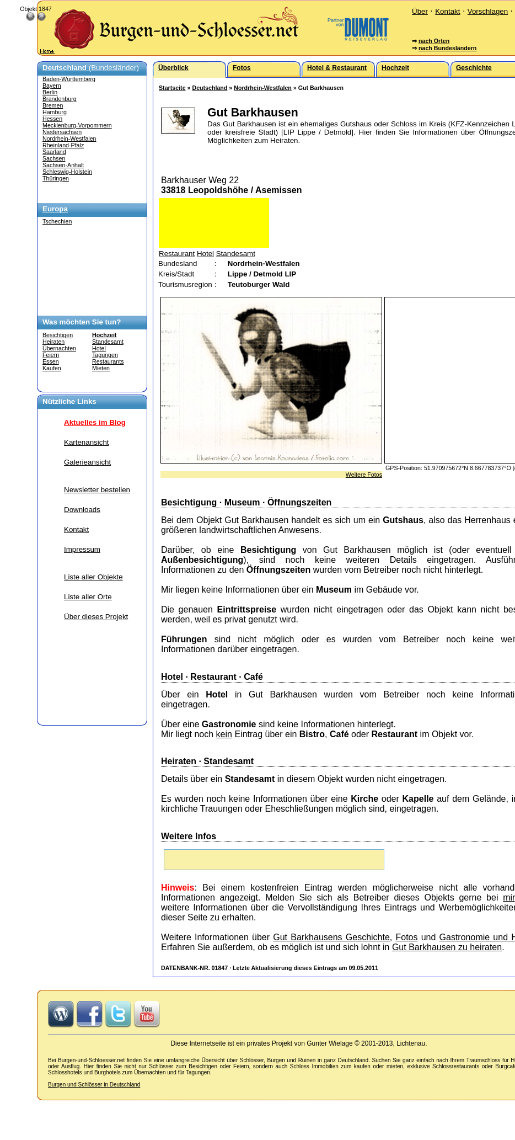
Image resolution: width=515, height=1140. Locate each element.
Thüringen (55, 178)
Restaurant (177, 253)
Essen (50, 361)
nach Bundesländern (447, 48)
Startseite (172, 87)
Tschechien (57, 221)
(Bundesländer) (90, 67)
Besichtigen (57, 335)
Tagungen (105, 354)
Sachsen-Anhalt (63, 165)
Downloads (82, 509)
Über (420, 11)
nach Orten (434, 41)
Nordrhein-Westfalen (69, 138)
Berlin (49, 92)
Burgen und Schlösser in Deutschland (94, 1085)
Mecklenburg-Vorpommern (77, 125)
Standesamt (108, 341)
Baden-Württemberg (68, 79)
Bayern (51, 85)
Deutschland (209, 87)
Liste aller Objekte (93, 577)
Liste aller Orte (88, 597)
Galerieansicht (87, 462)
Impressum (82, 549)
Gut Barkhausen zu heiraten (447, 947)
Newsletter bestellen (97, 490)
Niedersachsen (62, 132)
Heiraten (53, 341)
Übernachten (59, 348)
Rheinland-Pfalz (63, 145)
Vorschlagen (488, 11)
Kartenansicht (86, 442)
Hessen (52, 118)
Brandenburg (59, 98)
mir (508, 897)
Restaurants (108, 361)
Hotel (99, 348)
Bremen (52, 105)
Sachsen (53, 158)
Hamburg (54, 112)
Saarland (54, 151)
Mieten (101, 368)
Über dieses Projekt (96, 616)
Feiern (50, 354)
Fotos (406, 937)
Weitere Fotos (364, 474)
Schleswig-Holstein (67, 171)
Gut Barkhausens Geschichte (331, 937)
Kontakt (447, 11)
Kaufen (51, 368)
